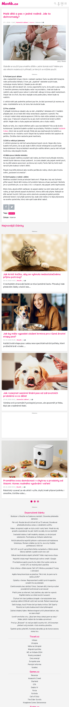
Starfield (34, 681)
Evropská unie (34, 661)
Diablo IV (34, 688)
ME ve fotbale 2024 (34, 652)
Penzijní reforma (34, 665)
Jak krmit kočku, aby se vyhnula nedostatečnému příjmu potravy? (32, 276)
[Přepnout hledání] (55, 3)
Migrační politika (34, 649)
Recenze (34, 675)
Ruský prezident (34, 655)
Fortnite (34, 694)
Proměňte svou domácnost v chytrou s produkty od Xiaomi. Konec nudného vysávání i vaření (33, 482)
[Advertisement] (34, 426)
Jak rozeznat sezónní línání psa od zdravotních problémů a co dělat (30, 394)
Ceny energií (34, 658)
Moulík (19, 281)
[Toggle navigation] (65, 3)
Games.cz (34, 672)
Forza (34, 691)
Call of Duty (34, 697)
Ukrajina (34, 643)
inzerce (11, 213)
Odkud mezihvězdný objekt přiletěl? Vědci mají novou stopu (34, 555)
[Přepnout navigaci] (58, 3)
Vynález (35, 668)
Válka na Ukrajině (34, 646)
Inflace (34, 640)
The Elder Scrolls (34, 700)
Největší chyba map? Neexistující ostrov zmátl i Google (34, 559)
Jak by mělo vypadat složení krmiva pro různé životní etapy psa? (34, 335)
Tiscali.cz (34, 636)
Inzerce (32, 22)
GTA (34, 685)
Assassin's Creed (34, 678)
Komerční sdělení (22, 22)
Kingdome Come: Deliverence (34, 703)
